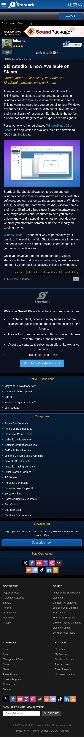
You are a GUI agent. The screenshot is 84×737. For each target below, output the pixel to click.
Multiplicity (8, 617)
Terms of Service (39, 731)
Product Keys (62, 664)
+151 (7, 52)
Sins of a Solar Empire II (65, 607)
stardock (19, 272)
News (6, 669)
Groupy (7, 622)
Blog (5, 654)
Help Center (61, 649)
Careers (7, 664)
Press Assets (10, 674)
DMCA (54, 731)
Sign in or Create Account (42, 363)
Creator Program (12, 679)
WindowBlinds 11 (15, 235)
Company (9, 642)
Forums (7, 689)
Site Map (64, 731)
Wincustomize (46, 260)
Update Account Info (65, 674)
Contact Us (9, 684)
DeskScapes (9, 612)
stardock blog (71, 272)
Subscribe (51, 713)
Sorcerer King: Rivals (64, 632)
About (6, 649)
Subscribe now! (42, 542)
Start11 (7, 602)
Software (10, 586)
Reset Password (63, 669)
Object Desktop (11, 592)
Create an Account (65, 659)
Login (31, 23)
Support (61, 642)
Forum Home (8, 23)
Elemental (58, 597)
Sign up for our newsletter (23, 707)
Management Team (13, 659)
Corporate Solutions (13, 597)
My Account (61, 654)
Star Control (59, 612)
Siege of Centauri (62, 627)
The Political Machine (64, 617)
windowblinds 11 (51, 272)
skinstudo (33, 272)
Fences (7, 607)
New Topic (71, 16)
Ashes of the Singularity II (66, 592)
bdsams (19, 40)
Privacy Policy (22, 731)
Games (57, 586)
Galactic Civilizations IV (65, 602)
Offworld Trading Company (67, 622)
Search (21, 23)
